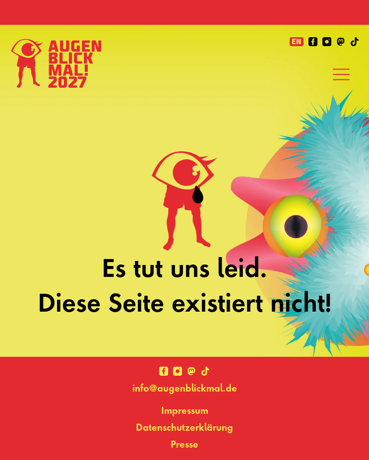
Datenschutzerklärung (184, 427)
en (297, 41)
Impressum (184, 410)
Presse (184, 444)
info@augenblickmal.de (184, 388)
